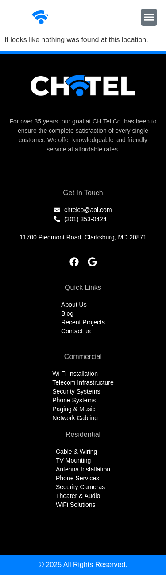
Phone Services (77, 478)
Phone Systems (74, 400)
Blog (67, 313)
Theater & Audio (78, 495)
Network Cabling (75, 417)
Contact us (76, 331)
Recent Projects (83, 322)
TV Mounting (73, 460)
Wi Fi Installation (75, 373)
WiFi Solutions (75, 504)
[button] (149, 17)
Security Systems (76, 391)
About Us (74, 304)
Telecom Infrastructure (83, 382)
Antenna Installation (83, 469)
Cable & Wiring (76, 451)
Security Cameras (80, 486)
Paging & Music (73, 409)
